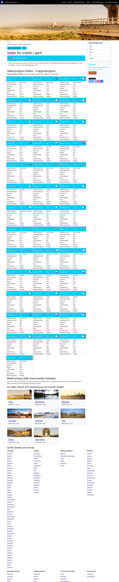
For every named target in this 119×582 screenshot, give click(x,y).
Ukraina (9, 560)
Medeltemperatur (79, 2)
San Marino (10, 533)
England (9, 470)
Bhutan (36, 458)
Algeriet (89, 453)
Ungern (9, 562)
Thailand (36, 490)
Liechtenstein (11, 499)
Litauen (9, 502)
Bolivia (36, 576)
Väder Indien (27, 44)
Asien (20, 44)
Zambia (89, 492)
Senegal (89, 480)
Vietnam (36, 492)
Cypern (9, 466)
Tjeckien (9, 553)
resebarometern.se (11, 2)
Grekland (10, 482)
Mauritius (90, 475)
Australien (90, 574)
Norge (9, 521)
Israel (62, 458)
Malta (9, 509)
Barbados (63, 579)
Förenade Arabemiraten (68, 456)
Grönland (10, 576)
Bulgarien (10, 463)
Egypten (89, 458)
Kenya (89, 468)
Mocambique (91, 478)
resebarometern (12, 44)
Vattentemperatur (97, 2)
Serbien (9, 538)
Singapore (37, 480)
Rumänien (10, 528)
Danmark (10, 468)
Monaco (9, 514)
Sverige (9, 550)
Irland (9, 487)
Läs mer (63, 2)
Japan (35, 468)
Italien (9, 492)
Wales (9, 565)
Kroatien (9, 495)
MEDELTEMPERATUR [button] (14, 48)
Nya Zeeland (91, 576)
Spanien (9, 548)
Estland (9, 473)
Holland (9, 485)
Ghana (89, 463)
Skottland (10, 541)
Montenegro (11, 516)
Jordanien (63, 463)
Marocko (89, 473)
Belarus (9, 458)
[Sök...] (46, 41)
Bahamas (63, 576)
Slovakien (10, 543)
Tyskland (10, 558)
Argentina (37, 574)
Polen (9, 524)
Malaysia (36, 473)
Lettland (9, 497)
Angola (89, 456)
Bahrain (63, 453)
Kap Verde (90, 466)
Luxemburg (10, 504)
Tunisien (89, 490)
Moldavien (10, 512)
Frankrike (10, 478)
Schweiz (9, 536)
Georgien (10, 480)
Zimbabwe (90, 495)
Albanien (10, 453)
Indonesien (37, 466)
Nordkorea (37, 478)
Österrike (10, 567)
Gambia (89, 461)
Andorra (9, 456)
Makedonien (11, 507)
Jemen (62, 461)
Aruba (62, 574)
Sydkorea (36, 485)
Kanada (9, 579)
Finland (9, 475)
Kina (35, 470)
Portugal (9, 526)
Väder (88, 2)
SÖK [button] (24, 48)
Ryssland (10, 531)
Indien (36, 463)
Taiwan (36, 487)
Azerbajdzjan (38, 456)
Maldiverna (37, 475)
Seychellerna (91, 482)
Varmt (70, 2)
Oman (62, 466)
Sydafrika (90, 485)
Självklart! (92, 73)
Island (9, 490)
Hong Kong (37, 461)
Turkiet (9, 555)
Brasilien (36, 579)
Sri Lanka (36, 482)
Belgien (9, 461)
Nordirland (10, 519)
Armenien (37, 453)
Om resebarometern (111, 2)
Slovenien (10, 545)
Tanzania (90, 487)
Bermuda (10, 574)
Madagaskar (91, 470)
